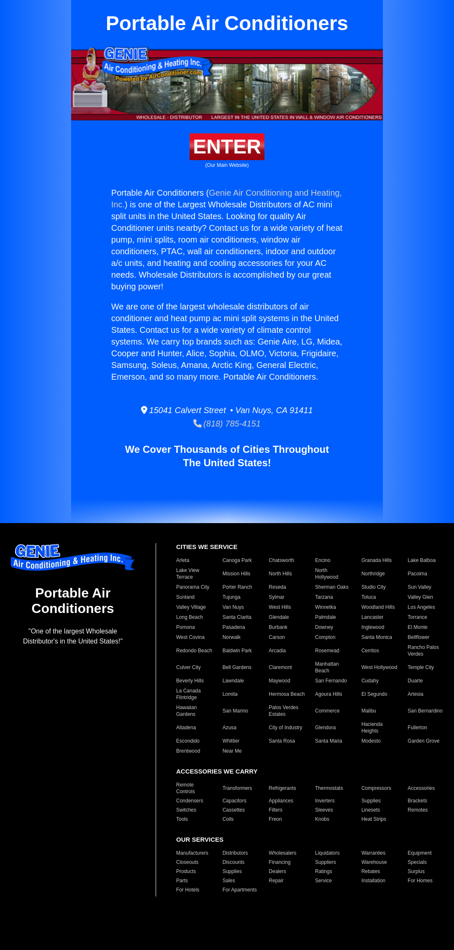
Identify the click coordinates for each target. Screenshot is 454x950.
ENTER (227, 146)
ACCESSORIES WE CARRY (216, 771)
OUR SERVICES (199, 839)
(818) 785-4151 (227, 423)
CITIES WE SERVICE (206, 546)
